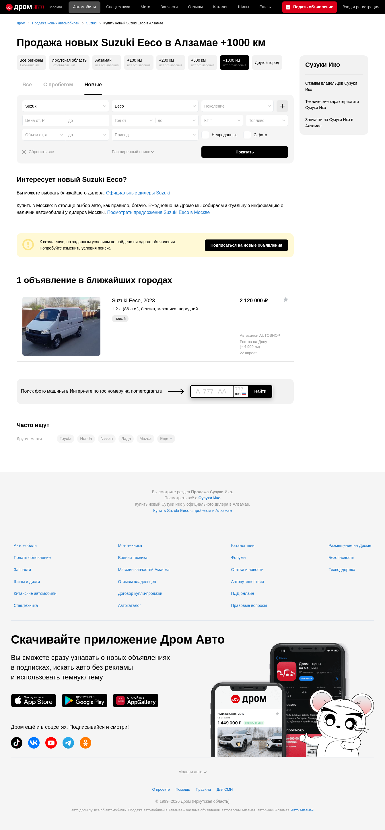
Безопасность (341, 557)
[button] (166, 439)
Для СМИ (225, 789)
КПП (208, 120)
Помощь (183, 789)
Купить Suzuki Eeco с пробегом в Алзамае (192, 510)
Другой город (267, 62)
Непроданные (219, 135)
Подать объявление (32, 557)
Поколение (214, 106)
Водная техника (132, 557)
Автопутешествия (247, 581)
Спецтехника (26, 605)
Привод (122, 135)
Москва (55, 7)
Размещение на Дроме (349, 545)
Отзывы (195, 7)
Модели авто (192, 771)
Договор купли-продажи (140, 593)
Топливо (257, 120)
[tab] (27, 88)
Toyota (65, 438)
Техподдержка (341, 569)
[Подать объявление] (309, 7)
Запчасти (169, 7)
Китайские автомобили (35, 593)
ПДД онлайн (242, 593)
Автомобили (84, 7)
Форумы (238, 557)
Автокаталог (129, 605)
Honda (86, 438)
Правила (203, 789)
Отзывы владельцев (137, 581)
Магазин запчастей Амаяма (143, 569)
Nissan (107, 438)
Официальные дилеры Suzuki (138, 192)
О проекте (161, 789)
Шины (243, 7)
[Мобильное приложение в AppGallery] (135, 700)
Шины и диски (27, 581)
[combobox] (65, 106)
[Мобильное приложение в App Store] (33, 700)
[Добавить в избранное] (285, 299)
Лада (126, 438)
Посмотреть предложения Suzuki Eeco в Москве (158, 212)
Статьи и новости (247, 569)
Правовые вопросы (249, 605)
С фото (255, 135)
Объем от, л (36, 135)
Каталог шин (242, 545)
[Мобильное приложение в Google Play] (84, 700)
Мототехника (130, 545)
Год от (120, 120)
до (160, 120)
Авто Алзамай (302, 810)
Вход (361, 7)
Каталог (220, 7)
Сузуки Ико (322, 64)
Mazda (145, 438)
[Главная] (25, 7)
